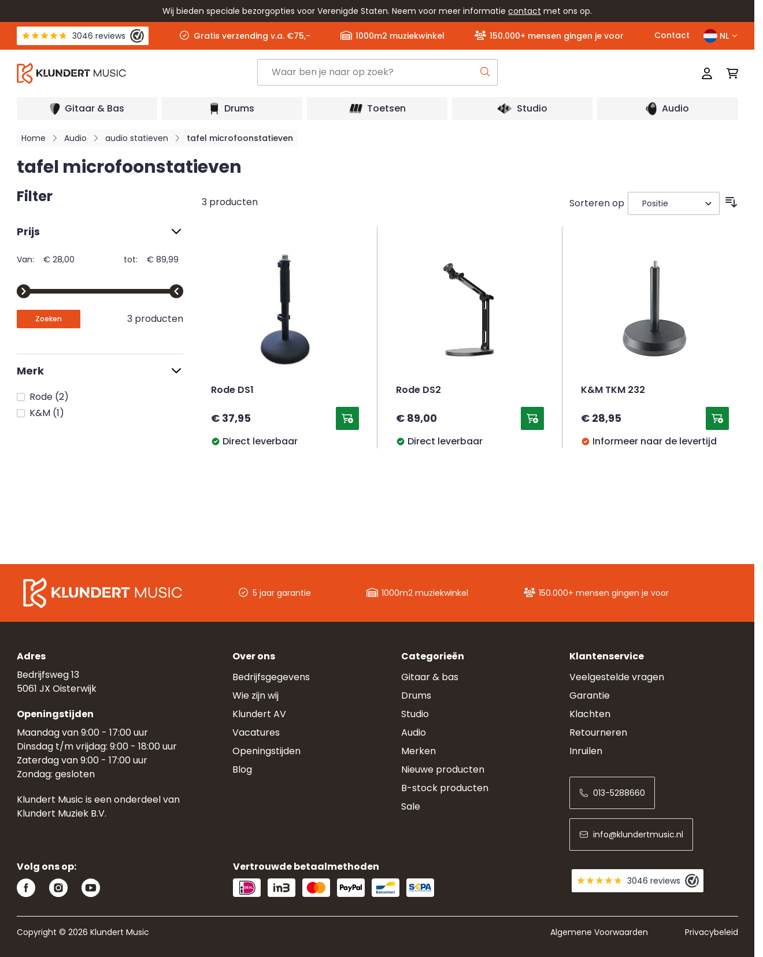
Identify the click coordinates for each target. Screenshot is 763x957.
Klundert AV (259, 714)
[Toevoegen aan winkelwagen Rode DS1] (347, 418)
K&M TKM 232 (613, 391)
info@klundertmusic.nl (631, 834)
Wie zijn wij (255, 695)
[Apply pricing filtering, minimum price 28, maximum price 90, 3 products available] (48, 319)
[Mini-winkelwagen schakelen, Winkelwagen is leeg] (729, 73)
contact (524, 11)
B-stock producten (444, 788)
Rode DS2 (418, 391)
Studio (415, 714)
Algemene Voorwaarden (599, 932)
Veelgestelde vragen (616, 677)
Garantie (589, 695)
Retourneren (598, 732)
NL (720, 36)
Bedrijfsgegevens (271, 677)
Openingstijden (266, 751)
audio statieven (136, 138)
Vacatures (256, 732)
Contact (672, 35)
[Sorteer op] (674, 203)
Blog (242, 769)
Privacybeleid (711, 932)
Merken (418, 751)
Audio (75, 138)
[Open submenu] (87, 108)
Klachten (589, 714)
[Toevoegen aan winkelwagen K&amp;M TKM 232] (717, 418)
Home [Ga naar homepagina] (33, 138)
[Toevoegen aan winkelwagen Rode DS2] (532, 418)
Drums (416, 695)
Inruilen (585, 751)
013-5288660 (612, 793)
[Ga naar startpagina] (137, 73)
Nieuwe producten (442, 769)
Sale (410, 806)
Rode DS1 (232, 391)
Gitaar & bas (429, 677)
